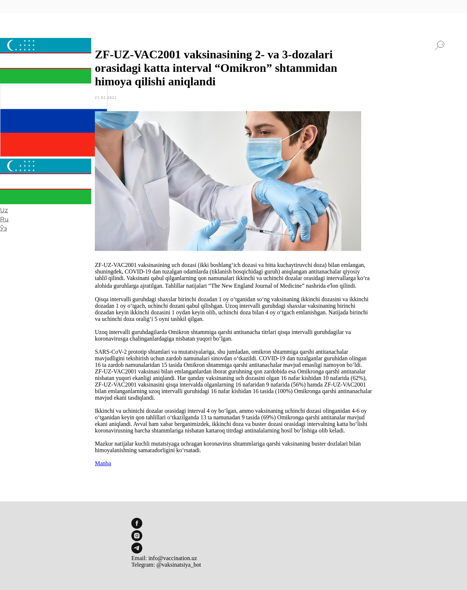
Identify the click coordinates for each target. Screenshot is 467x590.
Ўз (3, 228)
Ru (4, 219)
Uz (4, 210)
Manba (103, 463)
